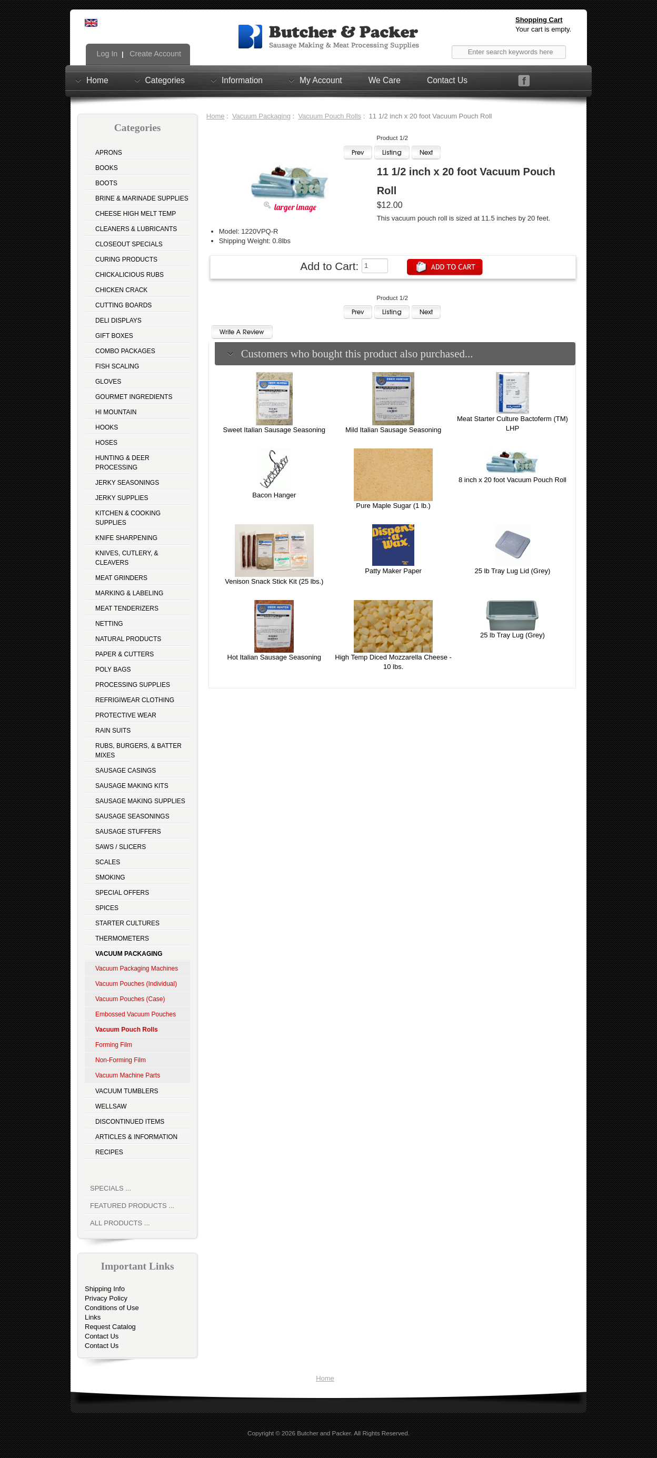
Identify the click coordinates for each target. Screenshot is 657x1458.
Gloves (108, 381)
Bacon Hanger (274, 495)
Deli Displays (118, 320)
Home (97, 80)
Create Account (154, 53)
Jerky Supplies (121, 498)
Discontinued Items (129, 1121)
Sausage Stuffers (128, 831)
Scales (107, 862)
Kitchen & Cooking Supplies (128, 518)
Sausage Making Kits (131, 786)
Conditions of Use (112, 1308)
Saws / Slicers (120, 847)
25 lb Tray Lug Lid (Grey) (513, 571)
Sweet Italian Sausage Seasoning (274, 430)
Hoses (106, 442)
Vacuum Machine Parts (127, 1075)
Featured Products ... (132, 1206)
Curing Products (126, 259)
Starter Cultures (127, 923)
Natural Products (128, 639)
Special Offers (122, 892)
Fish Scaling (117, 366)
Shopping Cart (539, 20)
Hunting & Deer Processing (122, 462)
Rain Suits (113, 730)
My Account (321, 80)
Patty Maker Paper (393, 571)
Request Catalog (110, 1327)
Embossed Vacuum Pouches (135, 1014)
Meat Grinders (121, 578)
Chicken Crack (121, 290)
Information (242, 80)
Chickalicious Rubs (129, 274)
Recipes (109, 1152)
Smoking (110, 877)
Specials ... (110, 1188)
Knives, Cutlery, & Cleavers (126, 558)
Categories (165, 80)
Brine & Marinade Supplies (141, 198)
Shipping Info (105, 1289)
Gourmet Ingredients (133, 397)
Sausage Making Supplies (140, 801)
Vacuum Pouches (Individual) (136, 983)
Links (93, 1317)
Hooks (106, 427)
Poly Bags (113, 669)
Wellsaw (111, 1106)
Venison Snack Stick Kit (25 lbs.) (274, 581)
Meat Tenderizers (126, 608)
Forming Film (113, 1044)
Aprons (108, 152)
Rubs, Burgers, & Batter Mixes (138, 750)
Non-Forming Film (120, 1060)
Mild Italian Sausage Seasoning (393, 430)
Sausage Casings (125, 770)
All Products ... (120, 1223)
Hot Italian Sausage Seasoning (274, 657)
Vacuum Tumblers (126, 1091)
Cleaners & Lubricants (136, 229)
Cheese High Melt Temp (135, 213)
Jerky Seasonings (127, 482)
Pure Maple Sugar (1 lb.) (393, 506)
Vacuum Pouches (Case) (130, 999)
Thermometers (122, 938)
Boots (106, 183)
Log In (106, 53)
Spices (106, 908)
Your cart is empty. (543, 29)
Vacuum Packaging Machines (136, 968)
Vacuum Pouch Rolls (329, 116)
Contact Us (447, 80)
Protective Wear (125, 715)
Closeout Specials (129, 244)
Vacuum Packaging (261, 116)
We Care (385, 80)
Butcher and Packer (324, 1433)
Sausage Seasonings (132, 816)
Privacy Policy (106, 1298)
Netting (109, 623)
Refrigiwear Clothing (134, 700)
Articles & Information (136, 1137)
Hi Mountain (115, 412)
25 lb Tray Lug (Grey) (512, 635)
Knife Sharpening (126, 538)
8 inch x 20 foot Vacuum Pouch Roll (512, 480)
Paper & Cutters (124, 654)
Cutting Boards (123, 305)
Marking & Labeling (129, 593)
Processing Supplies (132, 684)
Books (106, 168)
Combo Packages (125, 351)
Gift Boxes (114, 335)
